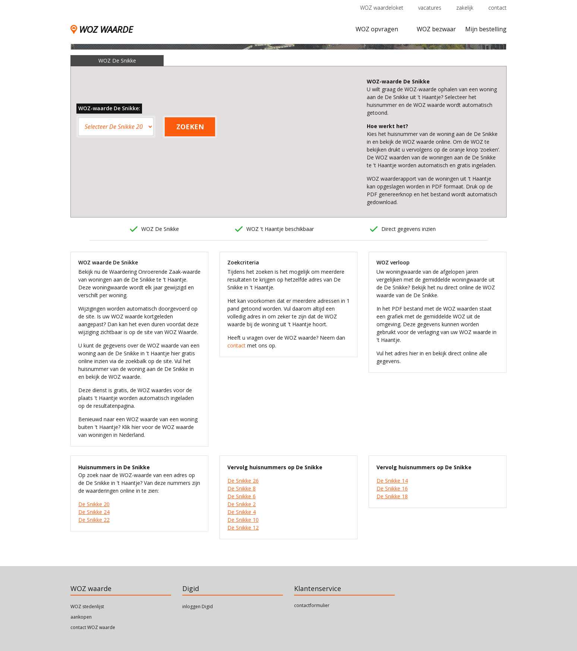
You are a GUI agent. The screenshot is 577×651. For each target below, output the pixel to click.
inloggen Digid (197, 606)
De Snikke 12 (243, 527)
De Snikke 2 (241, 504)
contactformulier (312, 605)
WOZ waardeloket (381, 7)
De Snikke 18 (392, 496)
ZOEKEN (190, 126)
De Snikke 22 (94, 519)
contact (497, 7)
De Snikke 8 (241, 488)
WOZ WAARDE (101, 29)
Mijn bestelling (486, 29)
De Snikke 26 (243, 480)
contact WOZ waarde (92, 627)
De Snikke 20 (94, 504)
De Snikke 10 (243, 519)
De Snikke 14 (392, 480)
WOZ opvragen (377, 29)
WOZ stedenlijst (87, 606)
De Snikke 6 (241, 496)
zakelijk (464, 7)
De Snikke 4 (241, 511)
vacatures (429, 7)
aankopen (81, 617)
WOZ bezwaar (436, 29)
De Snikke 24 (94, 511)
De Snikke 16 (392, 488)
